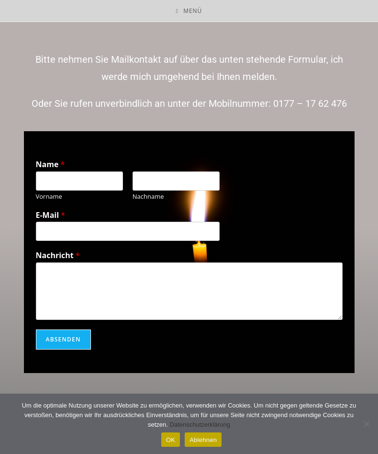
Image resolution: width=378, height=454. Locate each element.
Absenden (63, 339)
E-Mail (51, 215)
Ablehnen (203, 439)
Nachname (148, 197)
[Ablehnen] (366, 424)
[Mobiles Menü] (189, 11)
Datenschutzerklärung (200, 424)
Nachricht (58, 255)
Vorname (49, 197)
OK (170, 439)
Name (50, 164)
